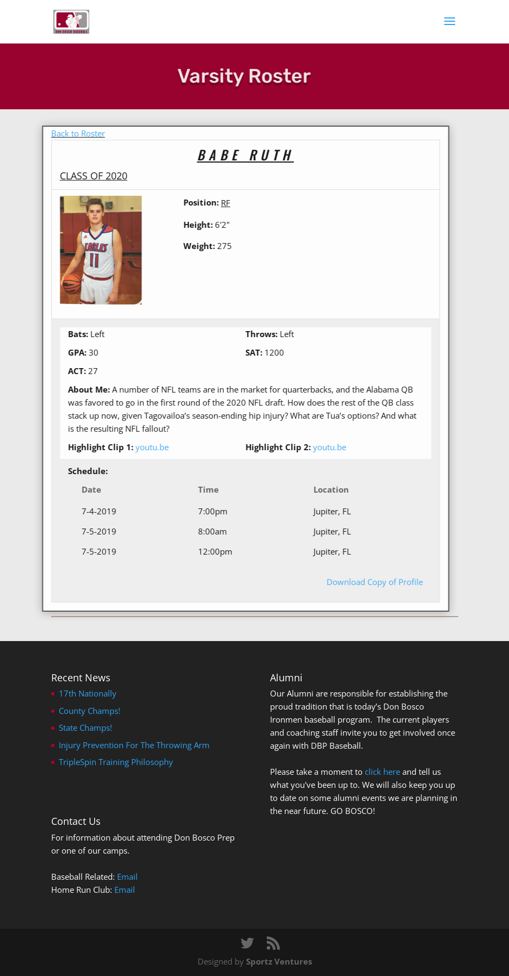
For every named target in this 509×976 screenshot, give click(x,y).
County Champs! (89, 710)
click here (382, 771)
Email (127, 876)
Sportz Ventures (279, 961)
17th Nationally (87, 693)
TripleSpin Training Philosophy (116, 761)
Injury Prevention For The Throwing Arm (134, 744)
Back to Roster (66, 133)
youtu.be (140, 447)
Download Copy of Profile (363, 581)
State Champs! (85, 727)
